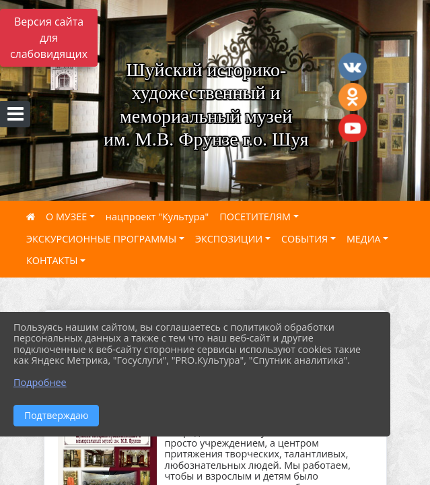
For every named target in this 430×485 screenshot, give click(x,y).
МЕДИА (364, 238)
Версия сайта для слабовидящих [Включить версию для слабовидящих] (48, 37)
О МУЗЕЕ (66, 216)
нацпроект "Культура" (157, 216)
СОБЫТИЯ (304, 238)
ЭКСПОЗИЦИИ (228, 238)
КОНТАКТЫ (52, 260)
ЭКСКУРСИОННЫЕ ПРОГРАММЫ (101, 238)
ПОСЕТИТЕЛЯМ (255, 216)
